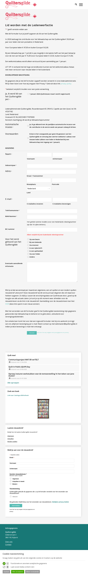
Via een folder (34, 254)
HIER (7, 304)
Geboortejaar (11, 165)
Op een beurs (34, 239)
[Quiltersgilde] (21, 4)
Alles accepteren (17, 572)
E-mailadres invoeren (35, 204)
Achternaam (57, 159)
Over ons (8, 542)
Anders (32, 257)
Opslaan (6, 572)
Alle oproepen (13, 383)
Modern (14, 484)
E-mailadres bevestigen (62, 204)
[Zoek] (75, 4)
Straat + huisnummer (35, 176)
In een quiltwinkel (36, 251)
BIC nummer (10, 229)
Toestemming (15, 489)
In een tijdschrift (35, 248)
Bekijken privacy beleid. (60, 502)
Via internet (33, 245)
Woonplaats (31, 184)
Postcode (55, 184)
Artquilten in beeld (18, 481)
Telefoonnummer (12, 210)
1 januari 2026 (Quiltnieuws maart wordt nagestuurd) (50, 94)
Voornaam (31, 159)
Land (28, 192)
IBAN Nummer (11, 216)
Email (12, 457)
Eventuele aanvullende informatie (13, 264)
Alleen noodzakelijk (32, 572)
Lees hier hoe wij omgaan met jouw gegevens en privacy (53, 332)
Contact (8, 544)
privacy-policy (66, 83)
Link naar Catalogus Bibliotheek (18, 395)
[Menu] (80, 4)
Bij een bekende (35, 242)
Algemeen (15, 479)
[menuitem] (75, 5)
